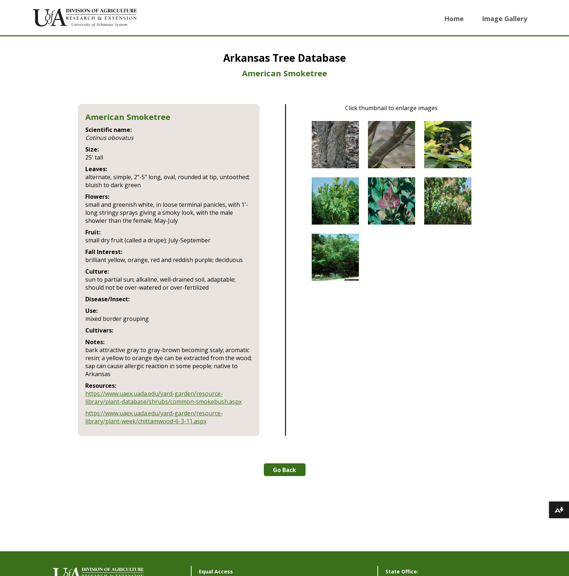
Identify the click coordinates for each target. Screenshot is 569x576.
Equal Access (216, 571)
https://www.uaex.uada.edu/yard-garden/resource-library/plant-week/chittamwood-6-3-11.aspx (154, 417)
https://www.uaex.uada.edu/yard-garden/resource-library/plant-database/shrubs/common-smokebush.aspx (163, 398)
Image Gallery (504, 18)
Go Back (284, 470)
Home (454, 18)
